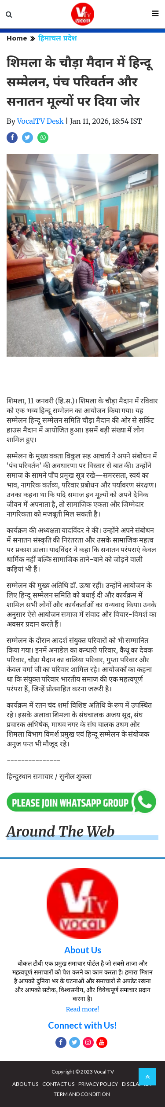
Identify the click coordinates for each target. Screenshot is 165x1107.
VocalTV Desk (40, 121)
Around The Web (61, 832)
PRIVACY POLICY (98, 1084)
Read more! (82, 1009)
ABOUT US (25, 1084)
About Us (82, 950)
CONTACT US (58, 1084)
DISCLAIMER (136, 1084)
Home (17, 38)
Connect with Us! (82, 1025)
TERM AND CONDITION (82, 1094)
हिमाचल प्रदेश (57, 38)
